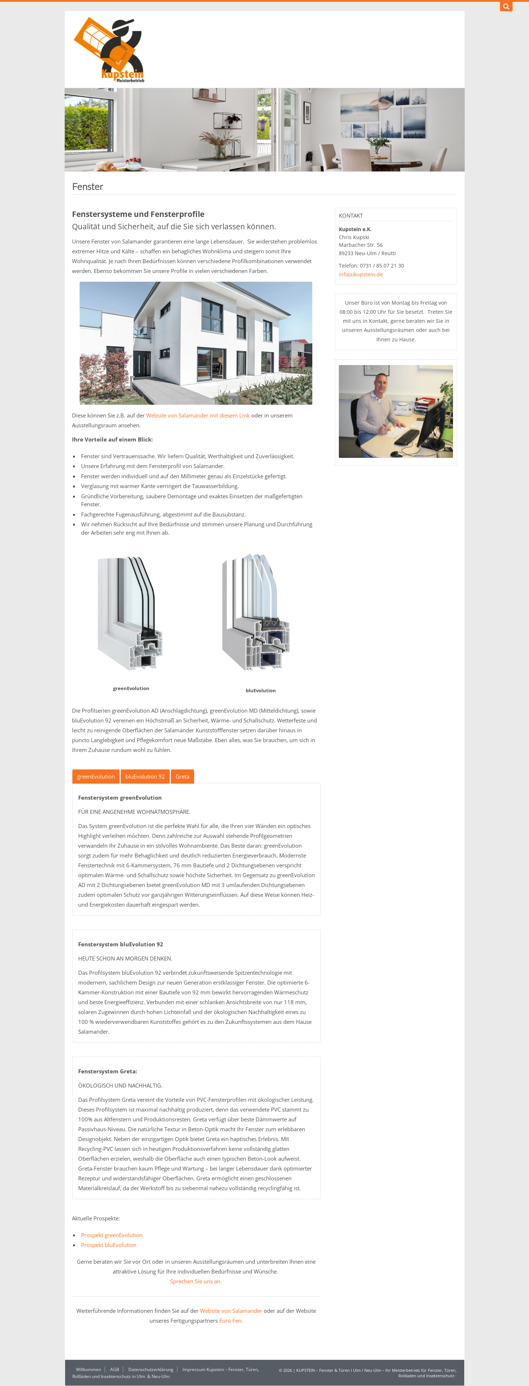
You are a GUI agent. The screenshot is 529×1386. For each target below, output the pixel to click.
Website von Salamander (231, 1310)
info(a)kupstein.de (361, 274)
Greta (182, 776)
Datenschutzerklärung (150, 1369)
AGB (114, 1369)
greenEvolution (96, 776)
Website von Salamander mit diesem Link (198, 415)
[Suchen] (506, 6)
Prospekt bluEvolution (108, 1244)
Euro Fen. (231, 1320)
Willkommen (88, 1369)
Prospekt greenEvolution (112, 1235)
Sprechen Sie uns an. (196, 1281)
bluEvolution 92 (145, 776)
